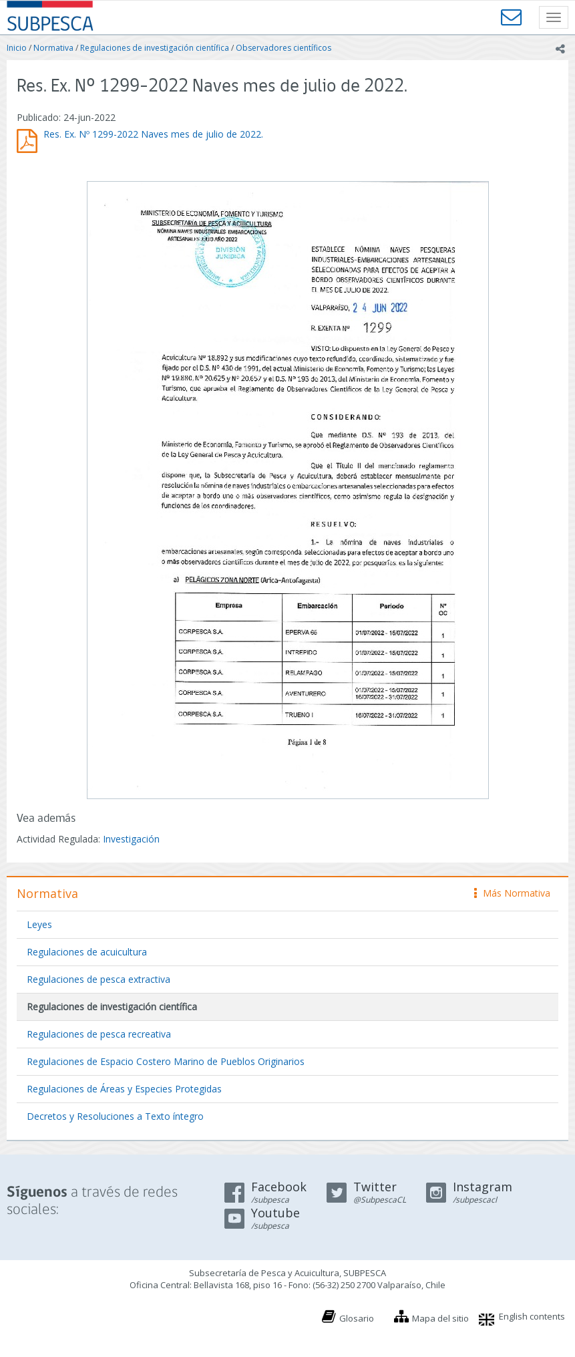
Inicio (17, 47)
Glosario (356, 1318)
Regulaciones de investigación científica (154, 47)
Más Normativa (512, 893)
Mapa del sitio (440, 1318)
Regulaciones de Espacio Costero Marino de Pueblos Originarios (166, 1061)
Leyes (39, 924)
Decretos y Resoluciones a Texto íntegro (115, 1116)
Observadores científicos (283, 47)
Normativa (53, 47)
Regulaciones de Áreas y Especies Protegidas (124, 1088)
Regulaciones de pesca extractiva (98, 979)
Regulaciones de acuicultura (87, 951)
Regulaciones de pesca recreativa (99, 1034)
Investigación (131, 839)
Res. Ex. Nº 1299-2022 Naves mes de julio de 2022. (153, 134)
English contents (532, 1316)
